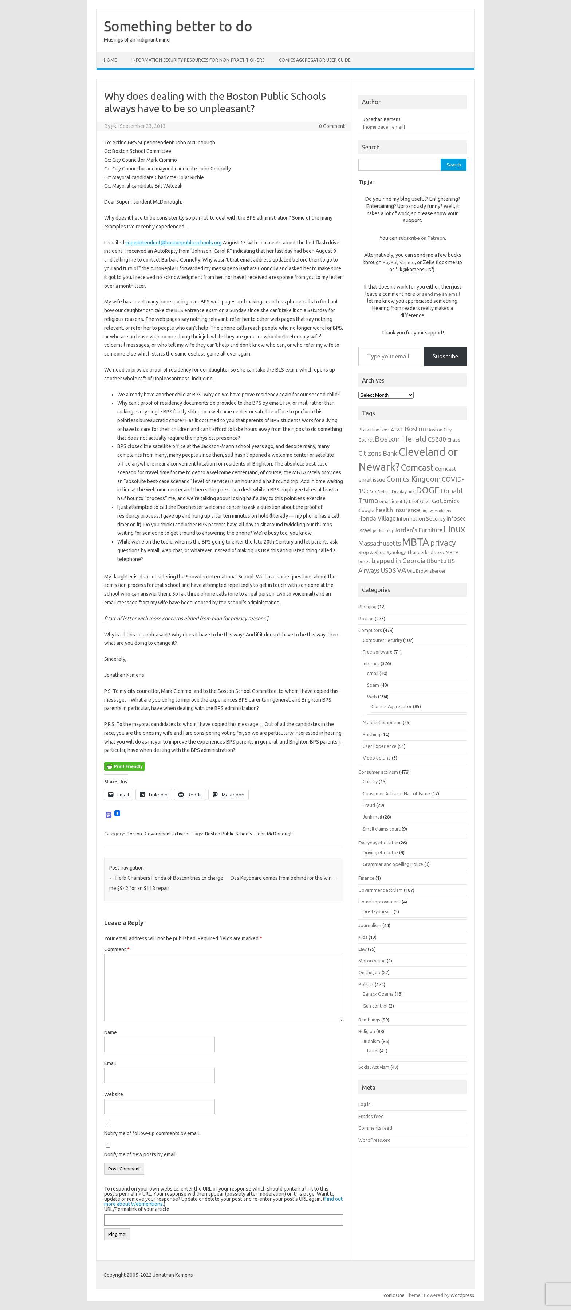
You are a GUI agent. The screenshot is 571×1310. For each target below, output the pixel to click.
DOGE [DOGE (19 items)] (427, 490)
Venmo (407, 262)
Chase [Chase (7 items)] (454, 440)
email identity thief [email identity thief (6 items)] (399, 501)
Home (110, 60)
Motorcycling (372, 960)
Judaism (371, 1041)
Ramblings (369, 1019)
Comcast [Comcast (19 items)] (417, 467)
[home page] (376, 126)
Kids (362, 937)
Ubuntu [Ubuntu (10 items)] (436, 560)
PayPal (390, 262)
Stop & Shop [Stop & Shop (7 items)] (372, 552)
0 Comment (332, 126)
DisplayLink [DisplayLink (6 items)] (403, 491)
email (372, 673)
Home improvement (379, 901)
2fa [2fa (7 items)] (362, 429)
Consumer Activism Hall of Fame (396, 793)
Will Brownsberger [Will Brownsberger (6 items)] (426, 570)
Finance (366, 877)
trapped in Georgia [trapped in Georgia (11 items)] (398, 560)
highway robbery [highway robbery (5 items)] (436, 511)
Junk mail (372, 816)
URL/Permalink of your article (136, 1209)
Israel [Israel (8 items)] (365, 530)
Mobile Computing (382, 722)
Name (110, 1032)
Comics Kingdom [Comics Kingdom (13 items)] (413, 479)
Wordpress (462, 1295)
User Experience (380, 746)
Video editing (377, 757)
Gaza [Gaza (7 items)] (425, 501)
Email (110, 1063)
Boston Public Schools (228, 833)
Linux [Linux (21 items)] (454, 529)
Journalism (369, 925)
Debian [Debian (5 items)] (384, 492)
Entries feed (371, 1116)
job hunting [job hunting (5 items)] (383, 531)
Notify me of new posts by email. (140, 1154)
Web (372, 696)
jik (113, 126)
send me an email (441, 294)
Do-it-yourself (378, 911)
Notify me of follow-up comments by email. (152, 1133)
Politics (366, 984)
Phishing (371, 734)
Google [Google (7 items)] (366, 510)
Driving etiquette (380, 852)
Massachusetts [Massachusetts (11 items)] (379, 543)
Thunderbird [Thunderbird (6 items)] (420, 552)
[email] (398, 126)
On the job (369, 972)
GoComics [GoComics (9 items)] (445, 501)
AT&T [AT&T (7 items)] (397, 429)
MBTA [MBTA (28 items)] (415, 542)
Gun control (375, 1005)
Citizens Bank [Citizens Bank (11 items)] (377, 453)
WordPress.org (374, 1139)
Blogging (367, 606)
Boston (134, 833)
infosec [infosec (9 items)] (456, 518)
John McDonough (274, 833)
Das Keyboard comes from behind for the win (284, 878)
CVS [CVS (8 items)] (372, 491)
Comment (117, 949)
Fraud (369, 805)
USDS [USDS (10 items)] (388, 570)
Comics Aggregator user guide (315, 60)
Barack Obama (378, 993)
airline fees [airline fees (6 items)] (378, 429)
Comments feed (375, 1127)
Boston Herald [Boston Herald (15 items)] (400, 438)
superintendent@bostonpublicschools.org (173, 243)
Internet (371, 663)
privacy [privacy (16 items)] (443, 542)
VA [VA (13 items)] (401, 570)
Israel (372, 1050)
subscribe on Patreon (421, 238)
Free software (378, 651)
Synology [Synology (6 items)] (396, 552)
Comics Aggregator (391, 706)
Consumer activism (378, 771)
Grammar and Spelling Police (393, 864)
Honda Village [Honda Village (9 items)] (376, 518)
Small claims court (382, 828)
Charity (370, 781)
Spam (373, 684)
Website (113, 1094)
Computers (370, 630)
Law (362, 949)
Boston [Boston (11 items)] (415, 428)
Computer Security (382, 640)
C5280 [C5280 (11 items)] (437, 439)
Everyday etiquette (378, 842)
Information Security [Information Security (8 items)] (421, 518)
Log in (364, 1104)
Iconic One (394, 1295)
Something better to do (178, 26)
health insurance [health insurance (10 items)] (398, 509)
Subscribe (445, 356)
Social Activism (373, 1067)
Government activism (167, 833)
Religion (366, 1031)
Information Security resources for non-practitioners (197, 60)
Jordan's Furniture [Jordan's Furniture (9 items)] (418, 530)
